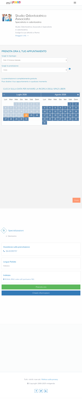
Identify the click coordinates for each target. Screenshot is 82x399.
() (18, 279)
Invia (76, 202)
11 (50, 111)
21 (65, 115)
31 (26, 119)
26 (37, 115)
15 (70, 111)
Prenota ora (41, 287)
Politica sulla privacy (49, 379)
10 (45, 111)
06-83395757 (10, 251)
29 (16, 119)
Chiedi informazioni (41, 293)
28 (11, 119)
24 (26, 115)
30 (21, 119)
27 (6, 119)
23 (76, 115)
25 (31, 115)
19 (55, 115)
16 (76, 111)
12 (55, 111)
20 (60, 115)
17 (45, 115)
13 (60, 111)
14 (65, 111)
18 (50, 115)
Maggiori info (21, 36)
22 (70, 115)
